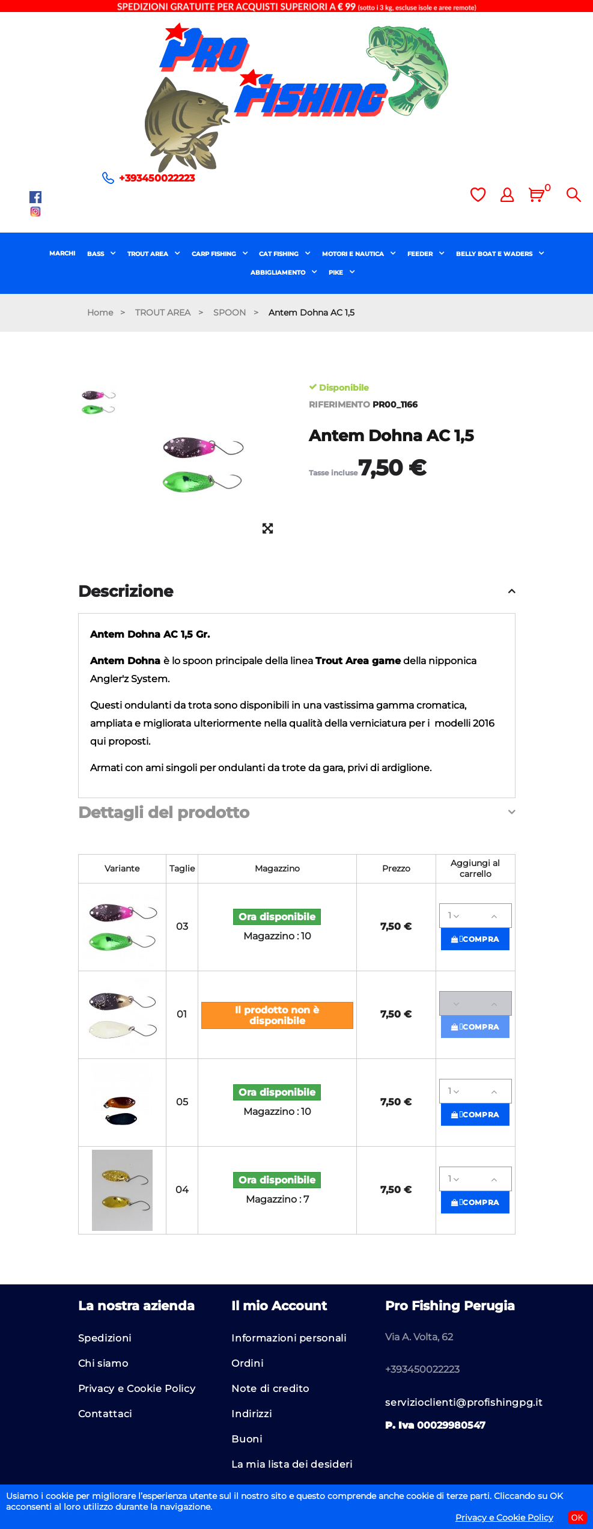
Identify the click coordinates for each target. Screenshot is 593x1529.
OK (577, 1517)
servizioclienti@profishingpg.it (464, 1402)
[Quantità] (475, 915)
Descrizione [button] (125, 592)
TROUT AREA (148, 254)
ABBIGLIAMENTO (279, 272)
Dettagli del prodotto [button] (163, 813)
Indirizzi (251, 1414)
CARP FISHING (215, 254)
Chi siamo (103, 1363)
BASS (96, 254)
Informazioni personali (288, 1338)
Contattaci (105, 1414)
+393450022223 (157, 178)
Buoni (246, 1439)
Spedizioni (105, 1338)
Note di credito (270, 1388)
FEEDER (420, 254)
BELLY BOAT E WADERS (495, 254)
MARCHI (62, 253)
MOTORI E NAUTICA (354, 254)
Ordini (247, 1363)
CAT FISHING (279, 254)
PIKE (337, 272)
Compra (475, 939)
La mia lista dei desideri (291, 1464)
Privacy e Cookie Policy (137, 1388)
